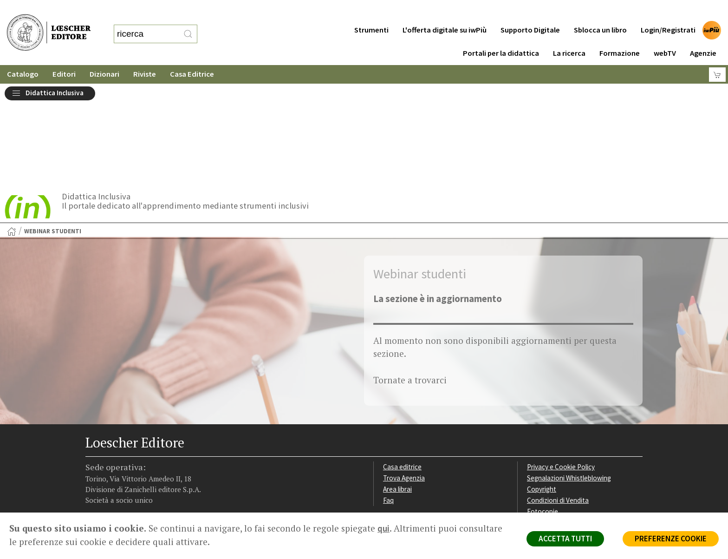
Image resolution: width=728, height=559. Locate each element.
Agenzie (703, 34)
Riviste (144, 55)
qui (383, 528)
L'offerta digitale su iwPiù (445, 11)
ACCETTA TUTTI (565, 538)
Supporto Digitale (530, 11)
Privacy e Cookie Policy (561, 366)
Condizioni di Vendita (558, 399)
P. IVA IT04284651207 (117, 491)
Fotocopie (542, 410)
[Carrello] (717, 56)
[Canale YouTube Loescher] (142, 454)
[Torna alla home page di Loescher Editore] (49, 22)
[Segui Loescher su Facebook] (93, 454)
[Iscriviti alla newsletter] (158, 453)
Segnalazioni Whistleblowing (569, 377)
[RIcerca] (188, 24)
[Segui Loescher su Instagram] (110, 454)
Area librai (397, 388)
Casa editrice (402, 366)
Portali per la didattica (501, 34)
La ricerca (569, 34)
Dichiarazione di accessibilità (569, 421)
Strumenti (371, 11)
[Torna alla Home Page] (11, 130)
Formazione (619, 34)
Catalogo (23, 55)
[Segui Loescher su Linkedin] (126, 454)
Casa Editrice (192, 55)
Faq (388, 399)
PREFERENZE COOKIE (671, 538)
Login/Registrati (668, 11)
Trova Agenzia (404, 377)
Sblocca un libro (600, 11)
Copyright (541, 388)
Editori (64, 55)
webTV (665, 34)
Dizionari (104, 55)
